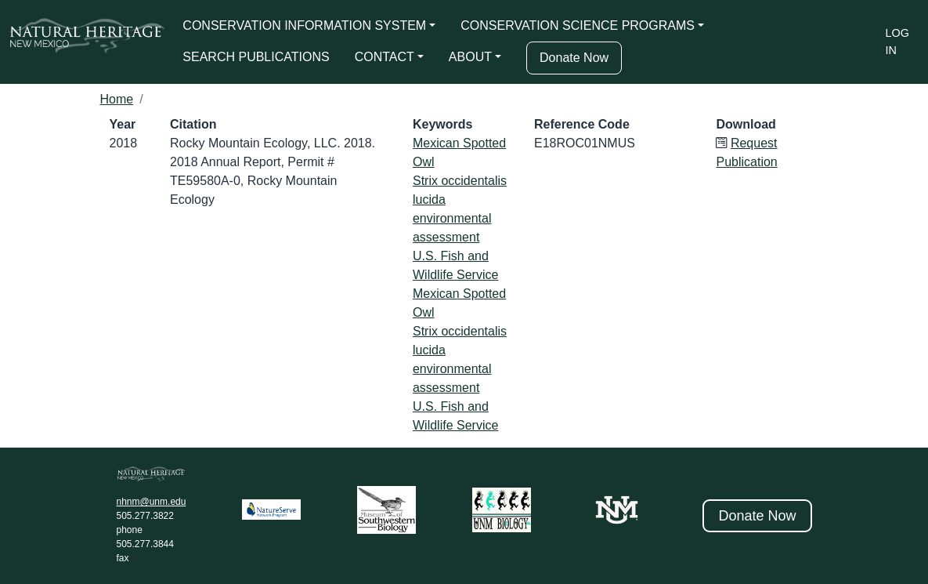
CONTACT (384, 56)
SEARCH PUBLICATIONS (255, 56)
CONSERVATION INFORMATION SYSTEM (304, 25)
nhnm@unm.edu (151, 501)
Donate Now (574, 57)
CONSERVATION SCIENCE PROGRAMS (577, 25)
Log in (897, 41)
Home (117, 99)
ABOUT (470, 56)
